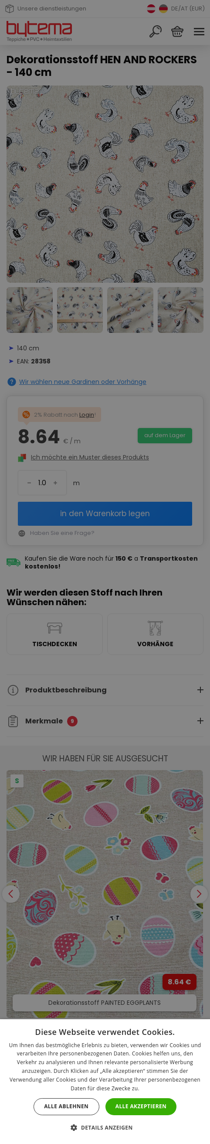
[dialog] (105, 572)
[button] (104, 1128)
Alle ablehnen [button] (66, 1106)
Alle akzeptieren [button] (141, 1106)
